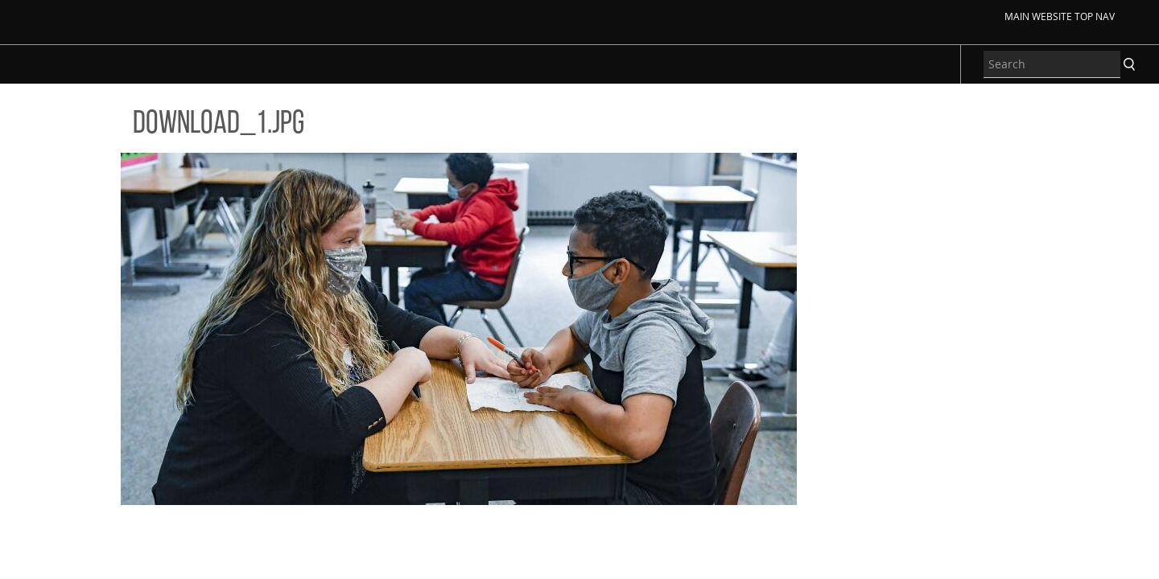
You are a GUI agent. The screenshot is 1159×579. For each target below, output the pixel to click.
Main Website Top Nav (1059, 16)
